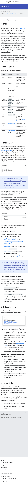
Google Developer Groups (7, 462)
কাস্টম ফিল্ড (18, 256)
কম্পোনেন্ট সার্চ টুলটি (6, 150)
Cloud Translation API (11, 13)
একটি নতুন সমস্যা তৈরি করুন (11, 239)
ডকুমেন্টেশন (5, 6)
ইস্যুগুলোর (22, 28)
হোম (2, 19)
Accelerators (4, 467)
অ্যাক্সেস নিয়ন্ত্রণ (11, 123)
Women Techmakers (6, 469)
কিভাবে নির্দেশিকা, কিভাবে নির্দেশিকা (10, 20)
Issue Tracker (12, 2)
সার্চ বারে (6, 249)
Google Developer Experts (7, 465)
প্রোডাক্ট (6, 19)
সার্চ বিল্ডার (7, 246)
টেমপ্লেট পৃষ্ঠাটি (11, 130)
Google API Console (5, 476)
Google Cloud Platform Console (8, 478)
